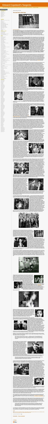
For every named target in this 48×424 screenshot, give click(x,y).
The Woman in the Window (38, 395)
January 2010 (2, 107)
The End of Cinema (3, 46)
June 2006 (2, 83)
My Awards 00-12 (3, 33)
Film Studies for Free (3, 50)
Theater (2, 30)
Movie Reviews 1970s (3, 25)
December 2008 (3, 100)
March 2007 (2, 88)
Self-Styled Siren (3, 72)
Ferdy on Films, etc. (3, 47)
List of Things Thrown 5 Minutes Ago (5, 60)
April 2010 (2, 109)
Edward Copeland (3, 15)
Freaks (39, 60)
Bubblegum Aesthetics (3, 39)
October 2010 (2, 112)
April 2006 (2, 82)
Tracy (21, 412)
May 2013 (2, 125)
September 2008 (3, 98)
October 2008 (2, 99)
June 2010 (2, 110)
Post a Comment (21, 416)
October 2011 (2, 119)
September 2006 (3, 85)
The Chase (39, 284)
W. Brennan (23, 412)
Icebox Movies (2, 53)
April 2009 (2, 102)
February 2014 (2, 130)
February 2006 (2, 81)
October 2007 (2, 92)
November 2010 (3, 113)
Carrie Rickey (2, 40)
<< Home (14, 420)
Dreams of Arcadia (3, 45)
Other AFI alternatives (3, 34)
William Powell (29, 412)
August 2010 (2, 111)
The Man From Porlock (3, 61)
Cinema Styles (2, 41)
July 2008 (2, 97)
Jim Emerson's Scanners (4, 56)
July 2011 (2, 117)
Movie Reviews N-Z (3, 23)
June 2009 (2, 103)
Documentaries (2, 21)
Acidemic (2, 36)
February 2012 (2, 121)
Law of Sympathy (3, 57)
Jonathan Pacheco (3, 12)
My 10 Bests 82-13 (3, 31)
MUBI (1, 64)
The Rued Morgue (3, 71)
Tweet (14, 410)
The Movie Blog (3, 63)
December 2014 (3, 131)
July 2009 (2, 104)
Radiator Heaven (3, 70)
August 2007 (2, 91)
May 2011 (2, 116)
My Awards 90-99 (3, 32)
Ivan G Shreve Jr (3, 13)
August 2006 (2, 84)
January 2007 (2, 87)
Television (2, 29)
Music (1, 28)
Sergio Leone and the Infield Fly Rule (5, 73)
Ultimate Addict (2, 76)
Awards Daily (2, 38)
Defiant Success (3, 44)
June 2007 (2, 90)
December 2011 (3, 120)
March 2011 (2, 115)
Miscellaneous (2, 22)
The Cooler (2, 43)
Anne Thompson (3, 37)
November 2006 (3, 86)
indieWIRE (2, 54)
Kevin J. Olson (2, 16)
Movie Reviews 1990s (3, 26)
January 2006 (2, 80)
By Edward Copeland (16, 29)
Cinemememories (3, 42)
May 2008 (2, 96)
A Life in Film (2, 58)
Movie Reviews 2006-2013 (4, 27)
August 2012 (2, 124)
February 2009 (2, 101)
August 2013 (2, 127)
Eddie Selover (2, 11)
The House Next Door (3, 52)
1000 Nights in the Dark (3, 67)
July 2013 (2, 126)
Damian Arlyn (2, 14)
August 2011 (2, 118)
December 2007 (3, 93)
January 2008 (2, 94)
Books (1, 20)
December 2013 (3, 129)
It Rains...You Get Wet (3, 55)
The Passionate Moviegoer (4, 68)
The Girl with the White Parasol (4, 51)
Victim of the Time (3, 77)
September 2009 (3, 105)
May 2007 (2, 89)
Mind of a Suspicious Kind (4, 62)
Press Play (2, 69)
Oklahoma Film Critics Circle (4, 66)
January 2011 (2, 114)
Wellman (26, 412)
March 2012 (2, 122)
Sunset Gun (2, 75)
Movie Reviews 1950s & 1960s (4, 24)
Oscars (16, 412)
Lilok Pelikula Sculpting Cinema (4, 59)
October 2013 (2, 128)
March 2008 (2, 95)
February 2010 (2, 108)
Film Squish (2, 49)
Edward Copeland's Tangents (16, 5)
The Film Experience (3, 48)
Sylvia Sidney (18, 412)
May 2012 (2, 123)
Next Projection (2, 65)
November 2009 (3, 106)
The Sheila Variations (3, 74)
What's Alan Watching (3, 78)
